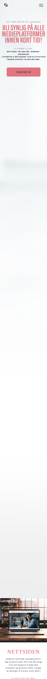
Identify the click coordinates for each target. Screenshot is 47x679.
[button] (40, 5)
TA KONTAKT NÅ (23, 72)
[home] (5, 5)
